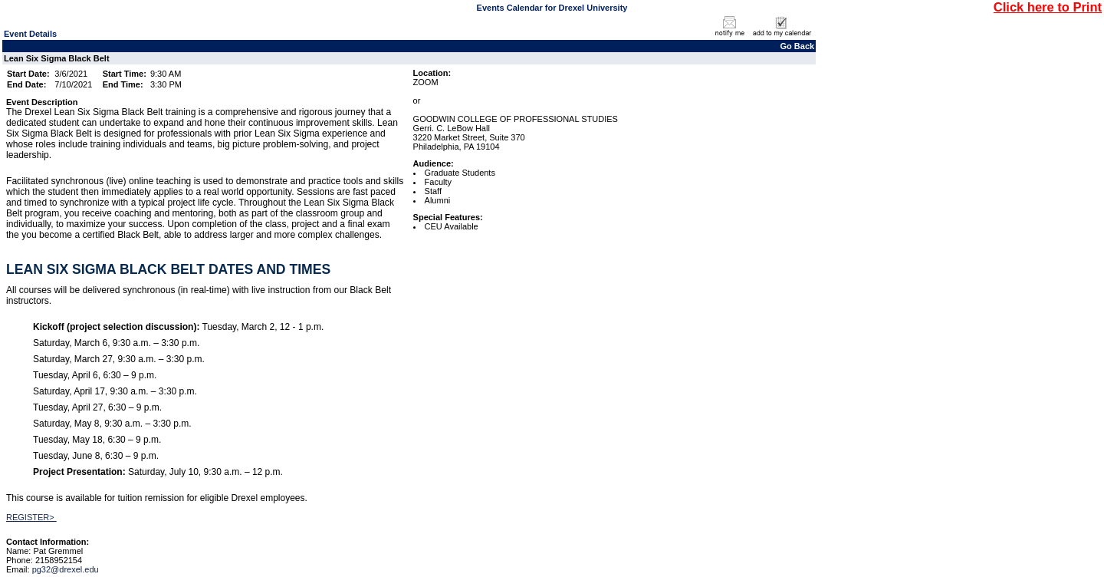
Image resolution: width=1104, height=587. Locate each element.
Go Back (797, 46)
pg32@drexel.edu (65, 569)
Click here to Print (1048, 7)
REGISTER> (31, 517)
